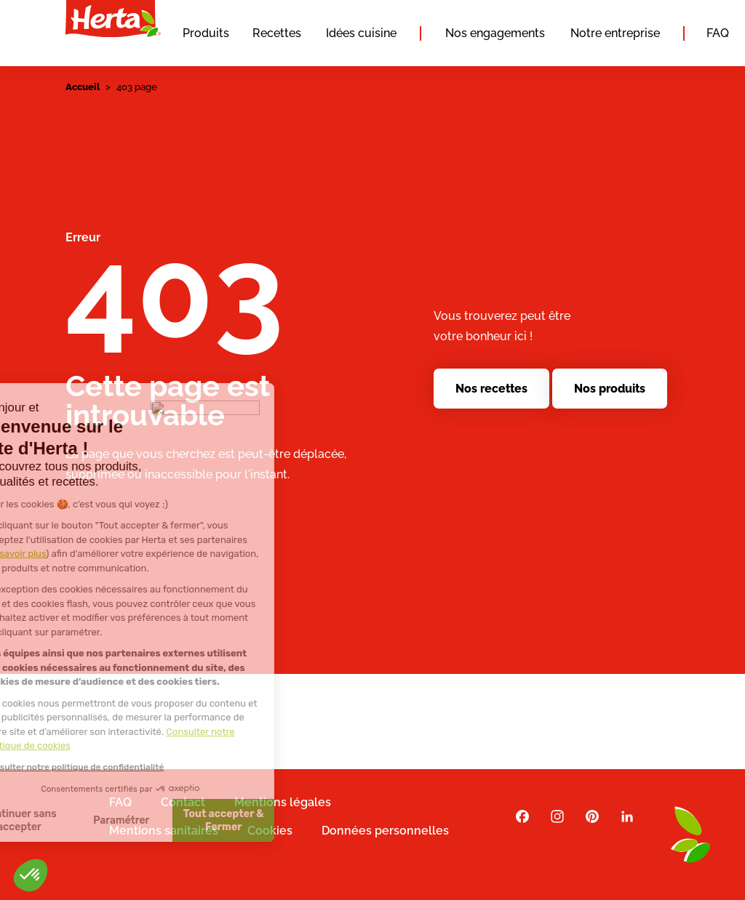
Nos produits (609, 388)
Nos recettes (491, 388)
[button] (30, 875)
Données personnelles (385, 830)
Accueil (82, 86)
